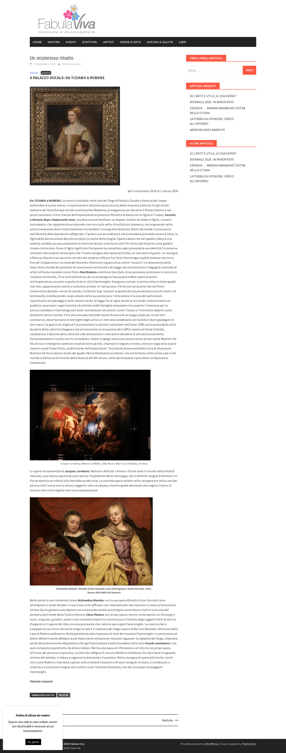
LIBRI (182, 42)
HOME (37, 42)
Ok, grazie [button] (33, 742)
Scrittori (89, 42)
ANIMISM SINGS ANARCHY (207, 130)
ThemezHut (249, 744)
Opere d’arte (130, 42)
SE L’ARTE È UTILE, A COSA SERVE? (213, 96)
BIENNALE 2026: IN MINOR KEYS (212, 102)
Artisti (108, 42)
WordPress (212, 744)
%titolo (167, 720)
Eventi (71, 42)
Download (46, 72)
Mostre (54, 42)
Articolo (34, 72)
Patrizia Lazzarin (71, 64)
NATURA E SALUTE (160, 42)
